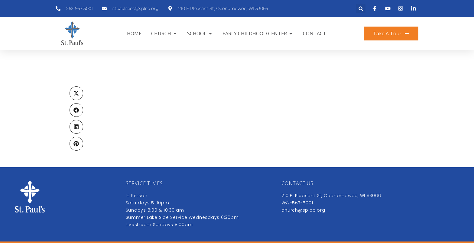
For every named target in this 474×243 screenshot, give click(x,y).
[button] (360, 8)
